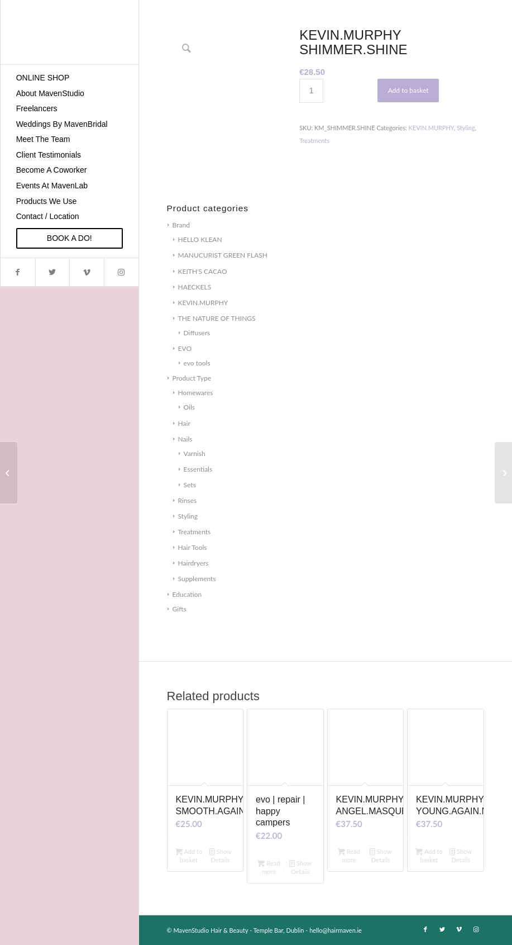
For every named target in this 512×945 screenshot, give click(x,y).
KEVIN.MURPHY (203, 302)
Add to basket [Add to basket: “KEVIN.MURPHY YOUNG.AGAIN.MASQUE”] (429, 855)
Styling (188, 516)
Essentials (198, 469)
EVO (185, 348)
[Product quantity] (311, 91)
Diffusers (197, 333)
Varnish (194, 453)
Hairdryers (193, 563)
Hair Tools (192, 547)
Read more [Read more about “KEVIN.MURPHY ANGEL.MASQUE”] (349, 855)
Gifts (179, 609)
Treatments (194, 532)
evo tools (197, 363)
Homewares (195, 392)
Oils (189, 407)
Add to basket (408, 90)
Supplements (197, 578)
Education (187, 594)
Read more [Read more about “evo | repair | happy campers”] (268, 866)
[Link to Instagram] (121, 272)
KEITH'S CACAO (202, 271)
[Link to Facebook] (18, 272)
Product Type (192, 378)
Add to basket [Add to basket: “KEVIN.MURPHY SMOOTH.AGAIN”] (189, 855)
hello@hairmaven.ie (335, 930)
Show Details (220, 855)
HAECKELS (195, 287)
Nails (185, 439)
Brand (181, 225)
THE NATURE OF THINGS (217, 318)
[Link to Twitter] (52, 272)
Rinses (187, 500)
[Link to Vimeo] (86, 272)
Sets (190, 485)
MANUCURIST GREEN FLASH (222, 255)
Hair (184, 423)
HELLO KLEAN (200, 239)
